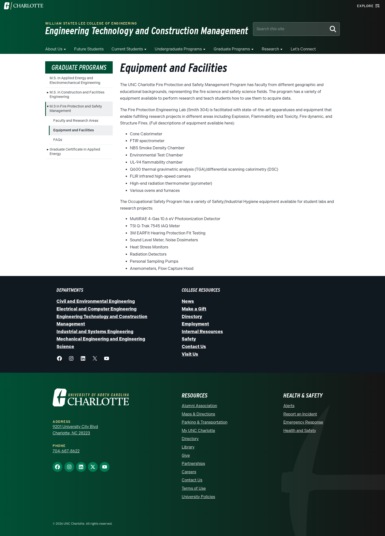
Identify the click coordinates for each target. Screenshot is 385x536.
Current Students (127, 49)
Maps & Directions (198, 414)
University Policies (198, 496)
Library (188, 447)
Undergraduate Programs (178, 49)
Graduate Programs (232, 49)
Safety (189, 339)
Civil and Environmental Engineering (95, 301)
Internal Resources (202, 331)
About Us (53, 49)
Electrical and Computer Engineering (96, 309)
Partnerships (193, 463)
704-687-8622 (66, 451)
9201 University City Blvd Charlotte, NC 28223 (75, 429)
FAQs (57, 140)
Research (270, 49)
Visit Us (190, 354)
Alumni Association (199, 405)
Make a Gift (194, 309)
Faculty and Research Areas (75, 121)
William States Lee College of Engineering (91, 23)
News (188, 301)
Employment (195, 324)
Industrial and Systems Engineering (94, 331)
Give (186, 455)
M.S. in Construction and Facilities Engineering (77, 94)
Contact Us (194, 346)
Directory (192, 316)
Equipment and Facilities (73, 130)
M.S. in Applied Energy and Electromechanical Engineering (75, 80)
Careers (189, 472)
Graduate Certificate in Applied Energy (75, 151)
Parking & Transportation (204, 422)
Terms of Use (194, 488)
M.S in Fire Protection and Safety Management (76, 108)
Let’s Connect (303, 49)
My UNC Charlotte (198, 430)
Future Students (89, 49)
